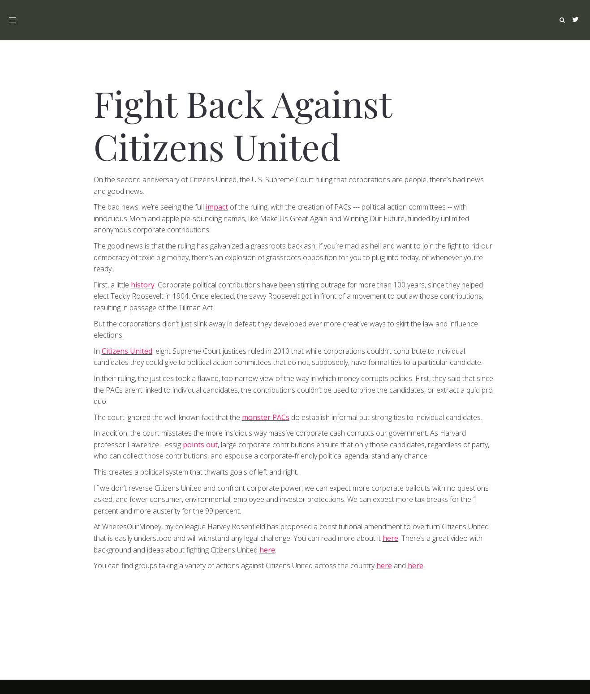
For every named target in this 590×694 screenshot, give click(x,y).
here (390, 538)
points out (200, 445)
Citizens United (127, 351)
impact (217, 207)
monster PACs (265, 417)
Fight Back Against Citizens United (243, 124)
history (143, 285)
